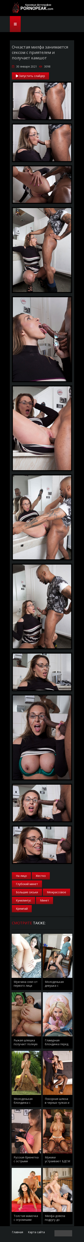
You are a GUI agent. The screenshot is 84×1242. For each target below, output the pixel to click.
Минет (44, 900)
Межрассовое (56, 892)
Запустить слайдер (30, 76)
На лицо (21, 876)
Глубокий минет (27, 884)
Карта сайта (36, 1232)
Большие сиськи (27, 892)
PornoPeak (32, 8)
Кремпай (22, 909)
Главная (17, 1232)
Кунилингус (23, 900)
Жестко (41, 876)
